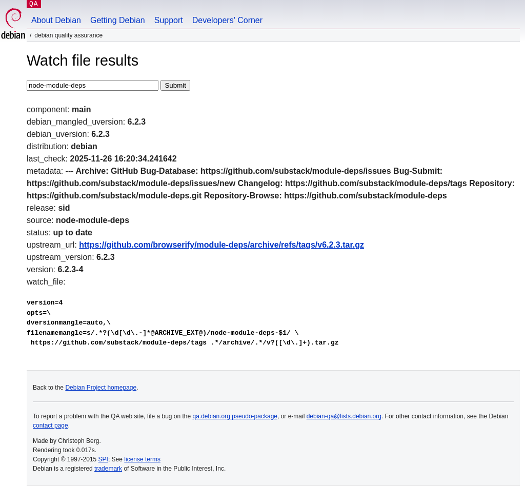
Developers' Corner (227, 20)
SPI (103, 459)
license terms (142, 459)
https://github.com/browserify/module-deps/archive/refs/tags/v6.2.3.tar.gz (221, 244)
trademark (108, 468)
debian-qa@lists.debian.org (344, 416)
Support (168, 20)
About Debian (56, 20)
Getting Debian (117, 20)
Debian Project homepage (100, 387)
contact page (50, 425)
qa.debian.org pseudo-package (235, 416)
